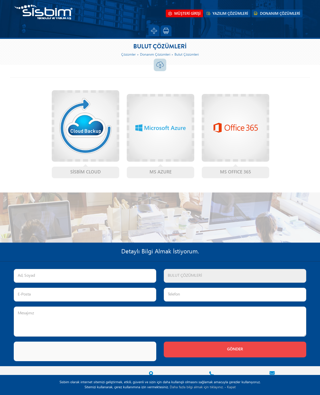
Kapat (231, 387)
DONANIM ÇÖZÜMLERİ (280, 14)
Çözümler (128, 54)
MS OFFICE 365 (235, 172)
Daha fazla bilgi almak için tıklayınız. (197, 387)
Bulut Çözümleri (186, 54)
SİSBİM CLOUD (85, 172)
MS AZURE (161, 172)
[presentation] (52, 351)
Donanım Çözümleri (155, 54)
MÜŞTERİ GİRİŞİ (187, 14)
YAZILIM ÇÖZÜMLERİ (230, 14)
